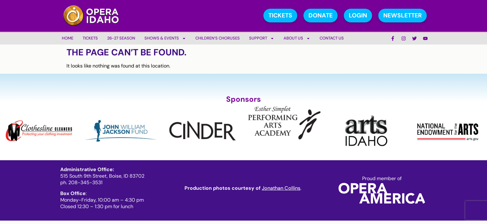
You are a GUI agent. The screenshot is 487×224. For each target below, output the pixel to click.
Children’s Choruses (217, 38)
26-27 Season (121, 38)
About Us (297, 38)
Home (67, 38)
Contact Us (332, 38)
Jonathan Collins (281, 188)
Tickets (90, 38)
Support (261, 38)
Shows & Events (165, 38)
